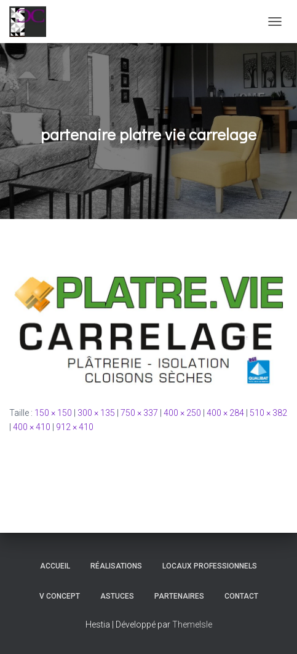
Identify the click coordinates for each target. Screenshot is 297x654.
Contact (241, 596)
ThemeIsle (192, 624)
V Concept (59, 596)
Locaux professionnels (209, 566)
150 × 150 (53, 413)
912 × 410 (74, 427)
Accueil (55, 566)
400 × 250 (182, 413)
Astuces (117, 596)
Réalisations (116, 566)
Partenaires (179, 596)
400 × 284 (225, 413)
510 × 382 (268, 413)
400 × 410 (31, 427)
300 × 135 (96, 413)
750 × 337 (139, 413)
